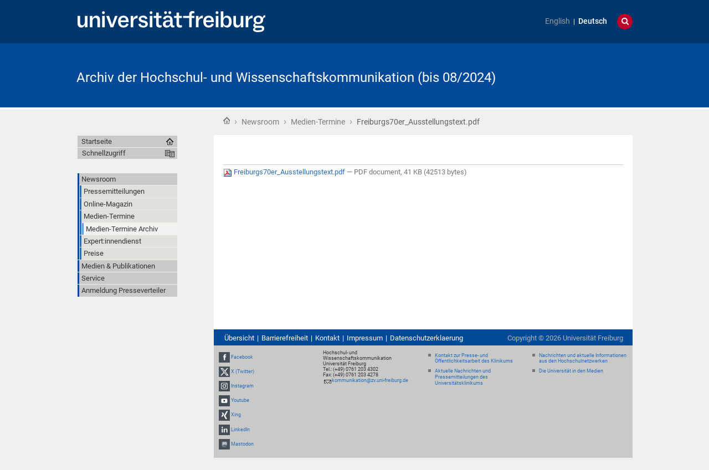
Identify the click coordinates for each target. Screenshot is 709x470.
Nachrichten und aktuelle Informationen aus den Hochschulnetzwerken (582, 358)
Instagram (242, 386)
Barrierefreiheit (284, 338)
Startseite (226, 121)
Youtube (240, 400)
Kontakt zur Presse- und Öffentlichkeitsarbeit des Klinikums (474, 358)
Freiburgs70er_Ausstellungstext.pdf (285, 172)
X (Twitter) (242, 371)
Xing (236, 415)
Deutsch (592, 21)
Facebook (242, 357)
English (557, 21)
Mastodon (242, 444)
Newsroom (260, 121)
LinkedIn (240, 429)
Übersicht (239, 338)
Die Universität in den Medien (571, 371)
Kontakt (327, 338)
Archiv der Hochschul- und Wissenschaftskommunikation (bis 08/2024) (286, 77)
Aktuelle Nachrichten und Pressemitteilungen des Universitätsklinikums (463, 377)
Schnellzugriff (104, 153)
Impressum (365, 338)
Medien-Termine (318, 121)
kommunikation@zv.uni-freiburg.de (370, 380)
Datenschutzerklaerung (426, 338)
